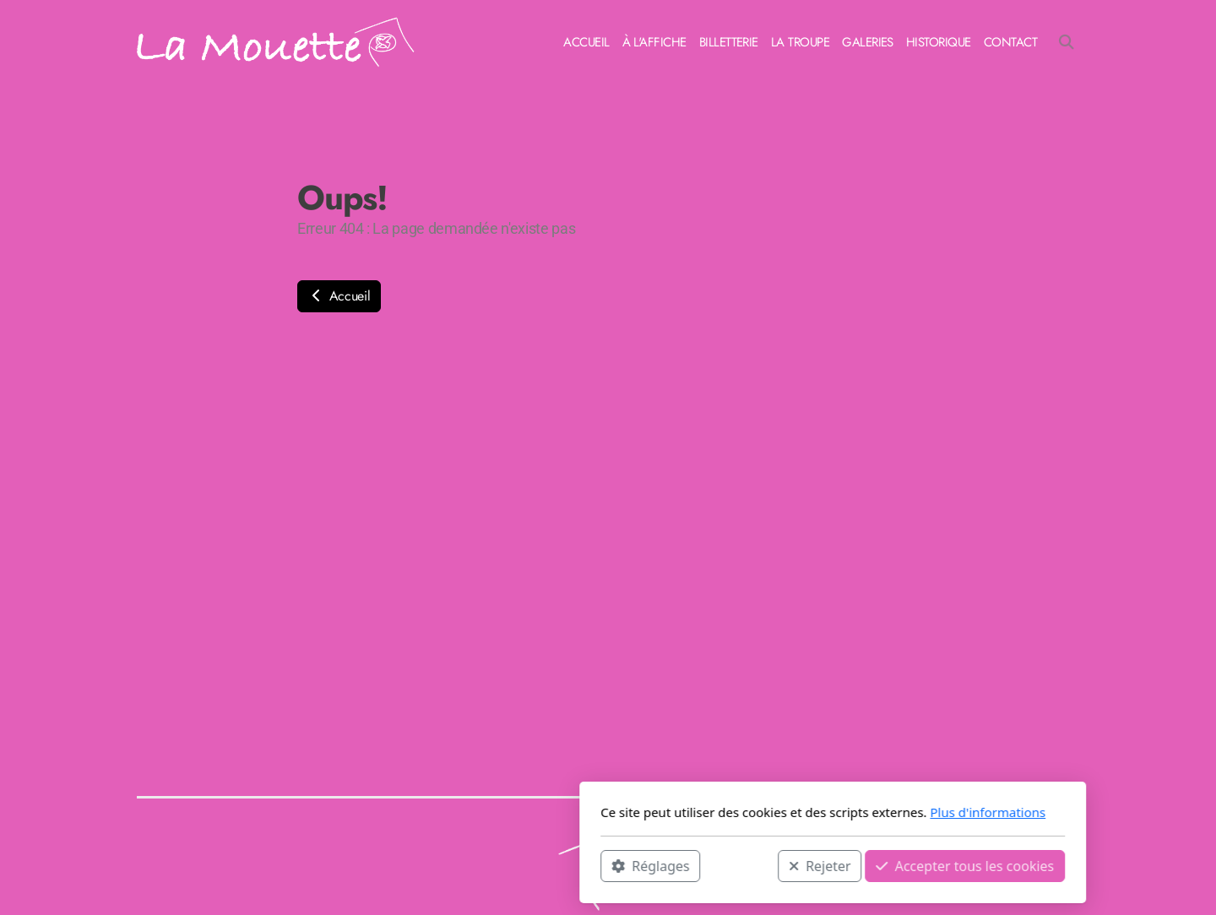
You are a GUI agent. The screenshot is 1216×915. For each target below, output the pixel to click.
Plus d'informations (763, 812)
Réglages (425, 865)
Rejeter (595, 865)
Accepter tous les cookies (740, 865)
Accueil (339, 296)
